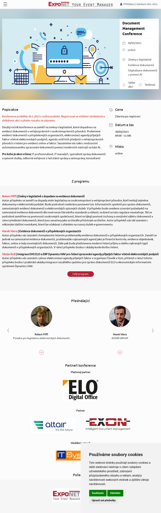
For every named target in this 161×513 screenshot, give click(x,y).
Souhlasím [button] (98, 493)
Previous (8, 330)
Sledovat (147, 85)
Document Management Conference (133, 28)
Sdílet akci (128, 84)
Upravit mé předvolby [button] (104, 500)
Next (152, 330)
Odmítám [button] (115, 493)
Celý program (80, 273)
